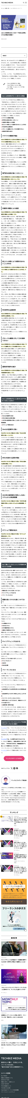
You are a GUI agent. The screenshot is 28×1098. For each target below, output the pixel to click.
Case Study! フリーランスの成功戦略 (10, 1090)
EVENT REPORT (5, 1084)
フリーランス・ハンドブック (8, 1092)
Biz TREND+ (4, 1076)
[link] (14, 821)
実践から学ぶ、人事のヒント (8, 1082)
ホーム (2, 8)
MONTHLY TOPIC (5, 1080)
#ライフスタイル (21, 861)
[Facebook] (17, 768)
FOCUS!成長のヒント (6, 1086)
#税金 (15, 862)
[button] (14, 55)
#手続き (15, 861)
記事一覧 (7, 8)
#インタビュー (17, 837)
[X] (12, 768)
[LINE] (14, 768)
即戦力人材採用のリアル (7, 1078)
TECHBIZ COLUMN (5, 1088)
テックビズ (4, 728)
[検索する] (23, 2)
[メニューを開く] (26, 3)
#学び (15, 825)
